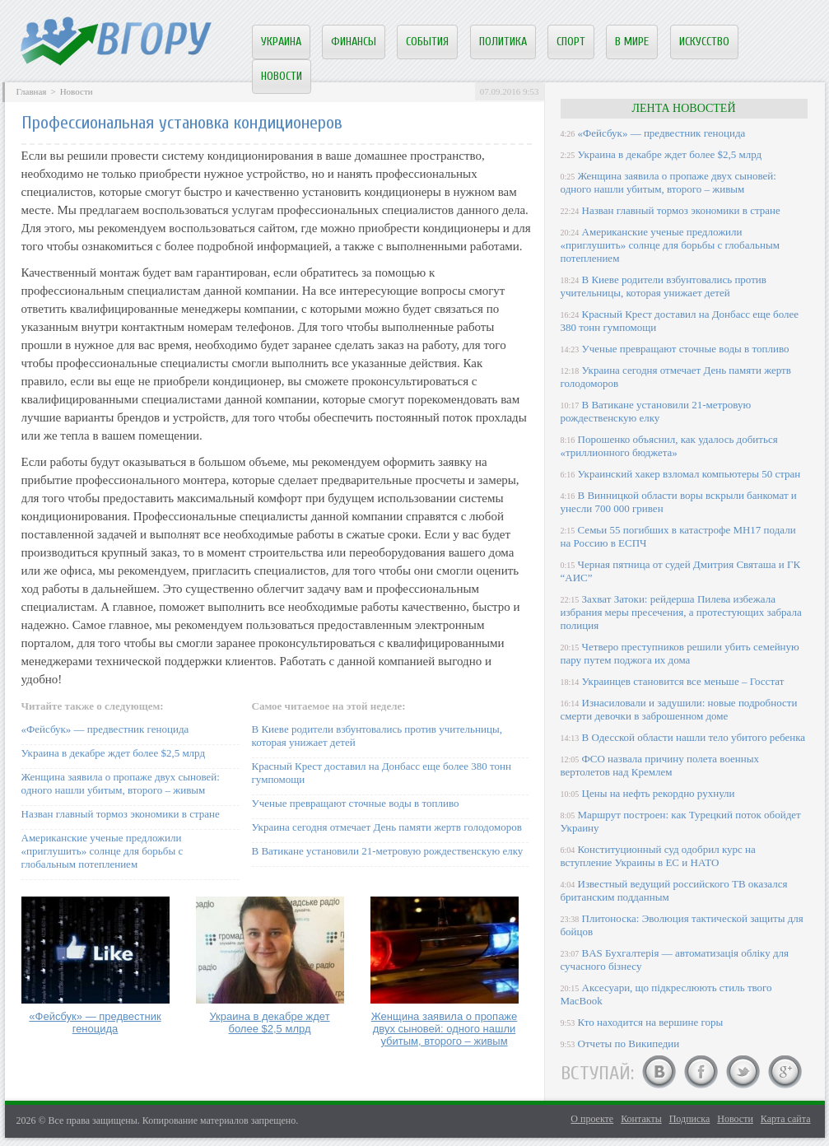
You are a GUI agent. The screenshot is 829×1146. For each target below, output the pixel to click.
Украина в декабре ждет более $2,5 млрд (113, 753)
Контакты (641, 1119)
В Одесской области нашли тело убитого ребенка (694, 737)
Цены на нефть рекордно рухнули (658, 793)
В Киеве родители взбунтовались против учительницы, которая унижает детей (663, 286)
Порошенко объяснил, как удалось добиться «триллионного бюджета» (669, 446)
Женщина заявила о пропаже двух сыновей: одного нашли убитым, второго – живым (120, 783)
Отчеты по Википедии (629, 1043)
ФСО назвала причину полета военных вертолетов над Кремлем (660, 765)
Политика (503, 42)
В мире (632, 42)
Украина (281, 42)
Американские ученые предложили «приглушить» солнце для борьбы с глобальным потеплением (102, 851)
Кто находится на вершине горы (651, 1022)
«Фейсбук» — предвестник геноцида (105, 729)
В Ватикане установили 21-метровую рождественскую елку (388, 851)
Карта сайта (786, 1119)
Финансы (353, 42)
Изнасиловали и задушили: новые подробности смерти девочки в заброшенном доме (679, 709)
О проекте (592, 1119)
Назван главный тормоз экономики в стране (120, 814)
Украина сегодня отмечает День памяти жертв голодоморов (387, 827)
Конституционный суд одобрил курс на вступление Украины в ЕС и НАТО (658, 856)
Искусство (704, 42)
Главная (31, 91)
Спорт (571, 42)
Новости (281, 76)
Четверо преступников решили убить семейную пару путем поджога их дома (680, 653)
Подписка (689, 1119)
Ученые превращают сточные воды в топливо (355, 803)
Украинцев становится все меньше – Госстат (683, 681)
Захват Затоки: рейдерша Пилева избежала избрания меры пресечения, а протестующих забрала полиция (681, 612)
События (427, 42)
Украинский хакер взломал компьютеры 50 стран (689, 474)
